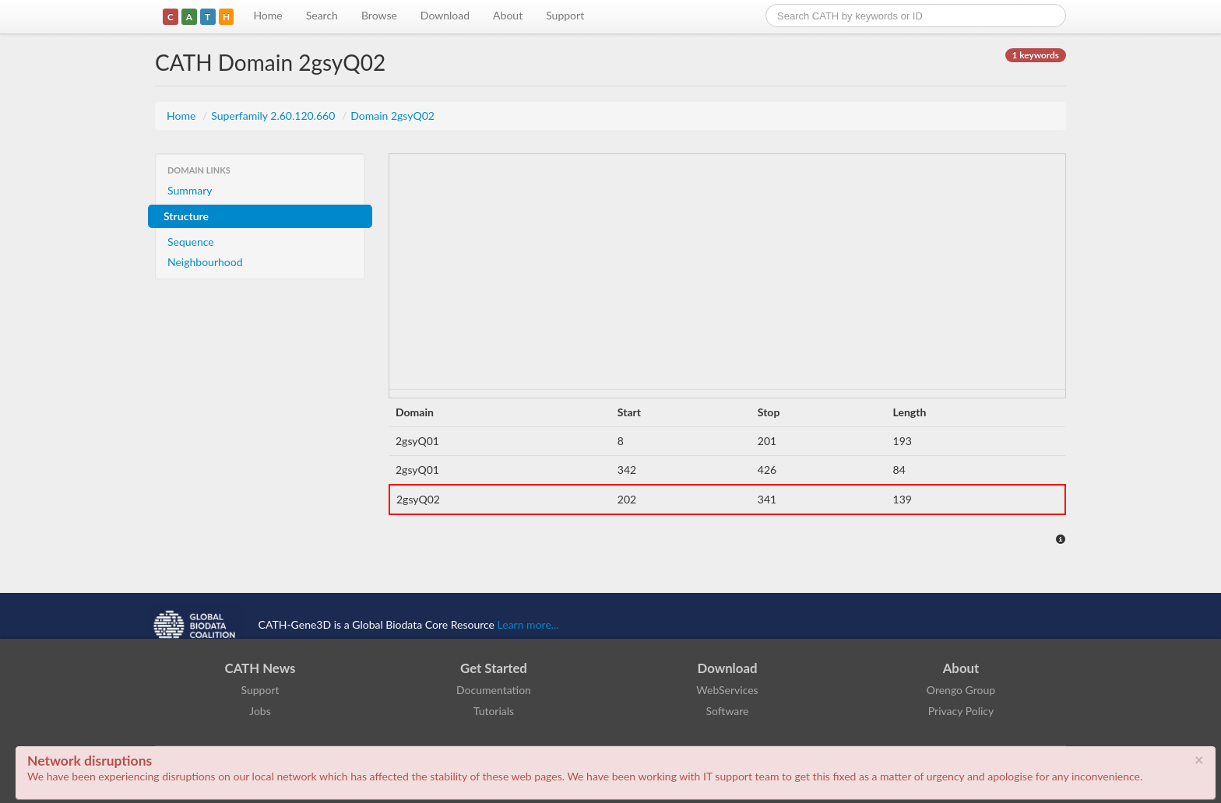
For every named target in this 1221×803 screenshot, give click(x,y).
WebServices (727, 689)
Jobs (260, 710)
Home (267, 15)
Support (565, 15)
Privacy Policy (961, 710)
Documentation (493, 689)
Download (445, 15)
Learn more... (528, 624)
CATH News (260, 668)
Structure (186, 216)
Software (727, 710)
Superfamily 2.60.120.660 (274, 115)
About (508, 15)
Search (322, 15)
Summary (190, 190)
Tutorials (493, 710)
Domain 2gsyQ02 (392, 115)
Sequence (190, 241)
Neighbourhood (205, 261)
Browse (379, 15)
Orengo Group (961, 689)
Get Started (493, 668)
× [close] (1199, 759)
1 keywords (1035, 55)
